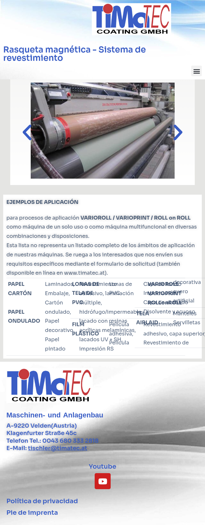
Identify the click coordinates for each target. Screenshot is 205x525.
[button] (196, 71)
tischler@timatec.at (57, 448)
